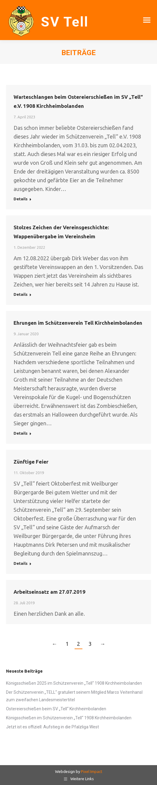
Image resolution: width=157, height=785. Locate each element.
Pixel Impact (91, 771)
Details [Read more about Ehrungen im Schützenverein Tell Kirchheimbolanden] (21, 433)
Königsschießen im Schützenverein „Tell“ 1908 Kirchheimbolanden (68, 717)
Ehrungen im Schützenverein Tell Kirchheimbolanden (78, 323)
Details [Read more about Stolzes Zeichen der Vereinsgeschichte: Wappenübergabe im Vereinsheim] (21, 294)
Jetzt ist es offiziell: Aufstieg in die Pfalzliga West (52, 726)
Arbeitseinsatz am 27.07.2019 (49, 592)
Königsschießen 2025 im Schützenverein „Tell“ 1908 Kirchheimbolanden (74, 683)
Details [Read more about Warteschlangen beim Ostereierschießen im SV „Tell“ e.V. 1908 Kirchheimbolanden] (21, 199)
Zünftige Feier (31, 461)
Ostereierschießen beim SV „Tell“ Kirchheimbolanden (56, 708)
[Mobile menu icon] (147, 20)
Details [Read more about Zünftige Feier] (21, 563)
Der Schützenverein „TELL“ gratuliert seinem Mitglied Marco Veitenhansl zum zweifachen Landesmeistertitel (74, 696)
